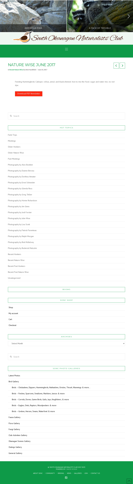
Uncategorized (14, 278)
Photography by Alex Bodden (20, 164)
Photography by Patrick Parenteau (22, 230)
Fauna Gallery (14, 417)
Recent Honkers (14, 254)
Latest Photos (14, 375)
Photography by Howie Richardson (22, 200)
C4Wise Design (71, 469)
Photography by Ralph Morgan (21, 236)
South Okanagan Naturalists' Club (77, 38)
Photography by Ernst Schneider (21, 182)
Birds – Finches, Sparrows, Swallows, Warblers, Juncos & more (38, 393)
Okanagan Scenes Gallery (19, 441)
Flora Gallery (14, 423)
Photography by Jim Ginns (18, 206)
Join (86, 473)
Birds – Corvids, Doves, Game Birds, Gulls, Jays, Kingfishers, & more (40, 399)
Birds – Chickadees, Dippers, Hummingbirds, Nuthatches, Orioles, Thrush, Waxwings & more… (51, 387)
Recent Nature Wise (16, 70)
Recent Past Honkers (16, 266)
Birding (61, 473)
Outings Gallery (15, 447)
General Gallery (15, 453)
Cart (10, 319)
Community (50, 473)
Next (127, 16)
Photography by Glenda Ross (20, 188)
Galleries (78, 473)
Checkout (12, 325)
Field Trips (12, 135)
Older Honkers (14, 146)
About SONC (38, 473)
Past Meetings (14, 159)
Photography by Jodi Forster (20, 212)
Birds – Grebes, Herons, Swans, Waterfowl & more (33, 411)
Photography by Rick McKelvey (21, 242)
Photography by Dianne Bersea (21, 170)
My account (13, 313)
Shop (11, 307)
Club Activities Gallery (18, 435)
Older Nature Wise (16, 152)
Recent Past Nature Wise (18, 272)
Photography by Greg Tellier (20, 194)
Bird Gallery (14, 381)
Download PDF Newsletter (28, 93)
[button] (66, 49)
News (69, 473)
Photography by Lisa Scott (19, 224)
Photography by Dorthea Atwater (22, 176)
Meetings (12, 141)
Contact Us (95, 473)
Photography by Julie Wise (19, 218)
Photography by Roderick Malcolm (22, 248)
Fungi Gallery (14, 429)
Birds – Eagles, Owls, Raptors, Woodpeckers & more (34, 405)
